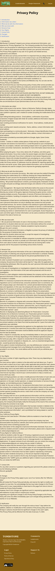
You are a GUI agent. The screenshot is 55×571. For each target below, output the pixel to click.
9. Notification (4, 36)
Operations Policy (9, 558)
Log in (50, 3)
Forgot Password (34, 3)
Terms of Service (8, 556)
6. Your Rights (4, 30)
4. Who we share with (7, 26)
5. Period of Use (5, 28)
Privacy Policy (8, 553)
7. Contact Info (5, 32)
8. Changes (3, 34)
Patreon (33, 553)
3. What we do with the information (11, 24)
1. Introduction (5, 20)
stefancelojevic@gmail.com (10, 431)
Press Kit (33, 542)
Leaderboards (20, 3)
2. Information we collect (8, 22)
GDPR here (16, 460)
